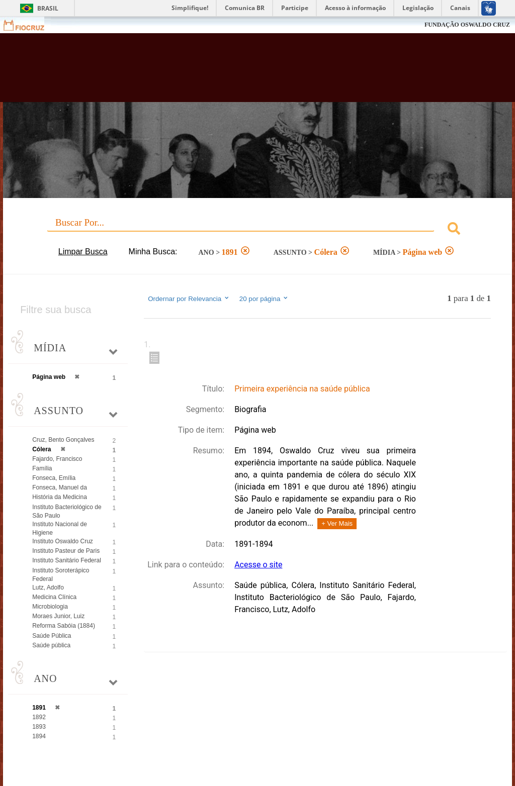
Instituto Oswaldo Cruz (62, 541)
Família (42, 468)
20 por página (264, 298)
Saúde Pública (51, 635)
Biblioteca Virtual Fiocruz (220, 71)
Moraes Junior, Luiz (58, 616)
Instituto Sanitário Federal (66, 560)
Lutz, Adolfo (48, 587)
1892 (39, 717)
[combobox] (257, 230)
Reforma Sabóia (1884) (63, 625)
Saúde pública (51, 645)
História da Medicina (59, 497)
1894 (39, 736)
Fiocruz (30, 25)
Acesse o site (258, 564)
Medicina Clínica (54, 597)
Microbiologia (50, 606)
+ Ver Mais (337, 523)
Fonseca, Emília (53, 477)
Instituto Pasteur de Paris (66, 550)
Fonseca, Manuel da (59, 487)
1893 (39, 726)
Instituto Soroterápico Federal (60, 574)
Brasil (47, 8)
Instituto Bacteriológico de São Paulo (66, 511)
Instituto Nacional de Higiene (59, 528)
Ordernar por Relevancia (189, 298)
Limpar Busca (83, 251)
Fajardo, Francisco (57, 458)
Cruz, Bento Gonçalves (63, 439)
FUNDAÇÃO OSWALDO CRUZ (467, 24)
